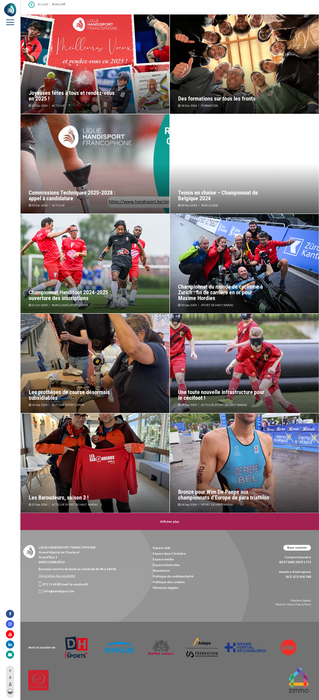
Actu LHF (59, 4)
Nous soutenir (297, 548)
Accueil (43, 4)
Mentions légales (165, 587)
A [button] (10, 670)
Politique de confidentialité (173, 576)
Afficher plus (169, 521)
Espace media (163, 559)
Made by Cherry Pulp (288, 604)
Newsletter (161, 570)
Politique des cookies (169, 582)
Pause (307, 604)
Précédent (31, 5)
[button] (10, 691)
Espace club (161, 548)
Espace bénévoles (166, 565)
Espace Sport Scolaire (169, 553)
